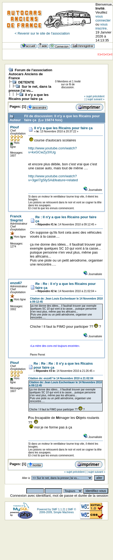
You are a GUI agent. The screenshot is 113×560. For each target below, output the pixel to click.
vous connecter (103, 18)
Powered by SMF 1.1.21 (51, 509)
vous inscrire (101, 26)
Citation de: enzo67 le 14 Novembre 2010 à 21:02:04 (60, 378)
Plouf (14, 127)
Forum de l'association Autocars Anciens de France (30, 74)
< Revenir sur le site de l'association (42, 33)
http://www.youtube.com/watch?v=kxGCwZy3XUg (52, 150)
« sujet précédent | (75, 471)
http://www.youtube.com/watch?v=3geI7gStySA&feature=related (53, 178)
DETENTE (26, 82)
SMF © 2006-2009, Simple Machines (57, 511)
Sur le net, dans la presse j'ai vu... (30, 88)
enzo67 (16, 283)
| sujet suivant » (95, 99)
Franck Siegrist (16, 218)
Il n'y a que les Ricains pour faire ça (29, 97)
